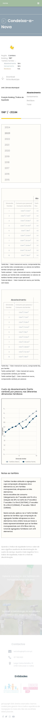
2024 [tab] (7, 127)
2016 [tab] (7, 173)
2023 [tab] (7, 133)
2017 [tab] (7, 168)
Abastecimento (34, 92)
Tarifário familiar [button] (8, 61)
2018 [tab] (7, 162)
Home (5, 3)
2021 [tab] (7, 144)
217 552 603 (18, 657)
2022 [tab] (7, 139)
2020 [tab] (7, 150)
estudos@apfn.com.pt (23, 651)
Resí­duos (30, 100)
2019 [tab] (7, 156)
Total (29, 104)
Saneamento (32, 96)
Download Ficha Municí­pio (10, 78)
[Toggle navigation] (38, 3)
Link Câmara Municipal (10, 87)
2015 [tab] (7, 179)
